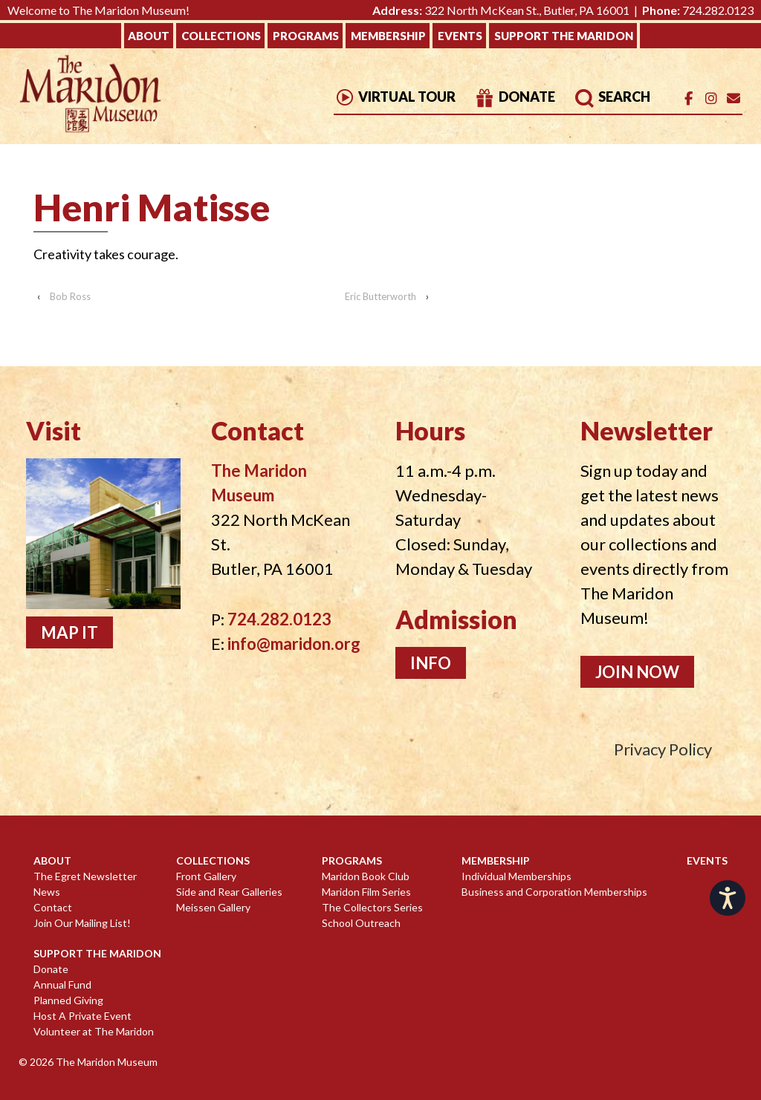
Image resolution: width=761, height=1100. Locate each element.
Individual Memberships (516, 876)
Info (430, 663)
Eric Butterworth (380, 296)
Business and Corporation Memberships (554, 891)
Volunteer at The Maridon (93, 1031)
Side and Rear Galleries (229, 891)
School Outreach (361, 923)
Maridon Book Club (365, 876)
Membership (388, 35)
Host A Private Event (82, 1015)
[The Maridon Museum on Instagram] (711, 98)
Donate (514, 96)
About (148, 35)
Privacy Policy (663, 749)
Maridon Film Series (366, 891)
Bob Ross (70, 296)
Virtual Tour (395, 96)
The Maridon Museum (106, 1061)
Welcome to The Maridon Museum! (98, 10)
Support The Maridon (563, 35)
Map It (69, 632)
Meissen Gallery (213, 907)
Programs (306, 35)
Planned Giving (68, 1000)
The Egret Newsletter (85, 876)
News (46, 891)
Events (460, 35)
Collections (221, 35)
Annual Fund (62, 984)
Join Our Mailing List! (82, 923)
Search (612, 96)
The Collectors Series (372, 907)
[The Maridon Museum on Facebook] (688, 98)
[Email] (733, 98)
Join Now (637, 672)
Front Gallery (206, 876)
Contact (52, 907)
